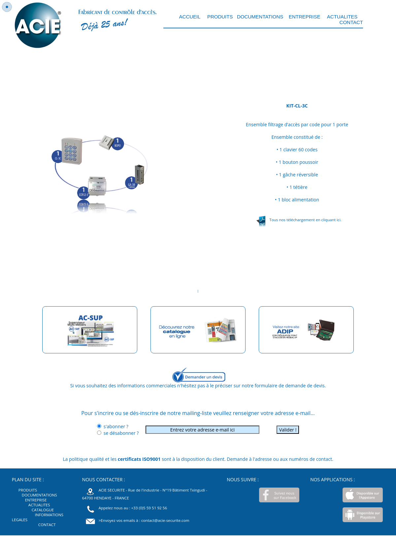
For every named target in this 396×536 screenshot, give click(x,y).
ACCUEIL (190, 16)
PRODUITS (219, 16)
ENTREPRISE (304, 16)
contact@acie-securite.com (165, 520)
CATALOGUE (43, 509)
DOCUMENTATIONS (260, 16)
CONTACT (351, 22)
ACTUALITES (342, 16)
